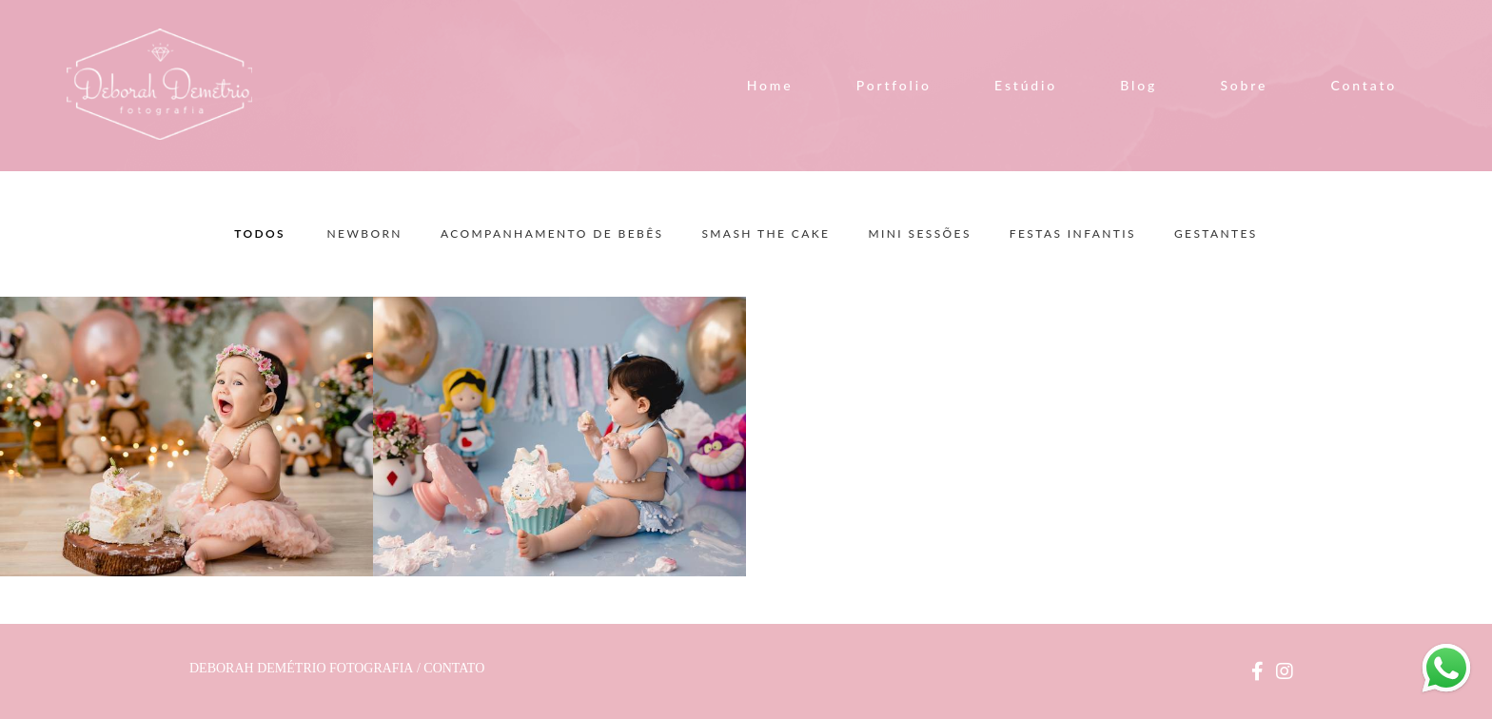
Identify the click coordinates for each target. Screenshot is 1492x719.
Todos (259, 234)
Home (770, 85)
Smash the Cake (765, 234)
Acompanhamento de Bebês (552, 234)
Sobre (1243, 85)
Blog (1138, 85)
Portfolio (894, 85)
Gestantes (1216, 234)
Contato (1364, 85)
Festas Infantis (1073, 234)
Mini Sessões (919, 234)
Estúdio (1025, 85)
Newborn (364, 234)
